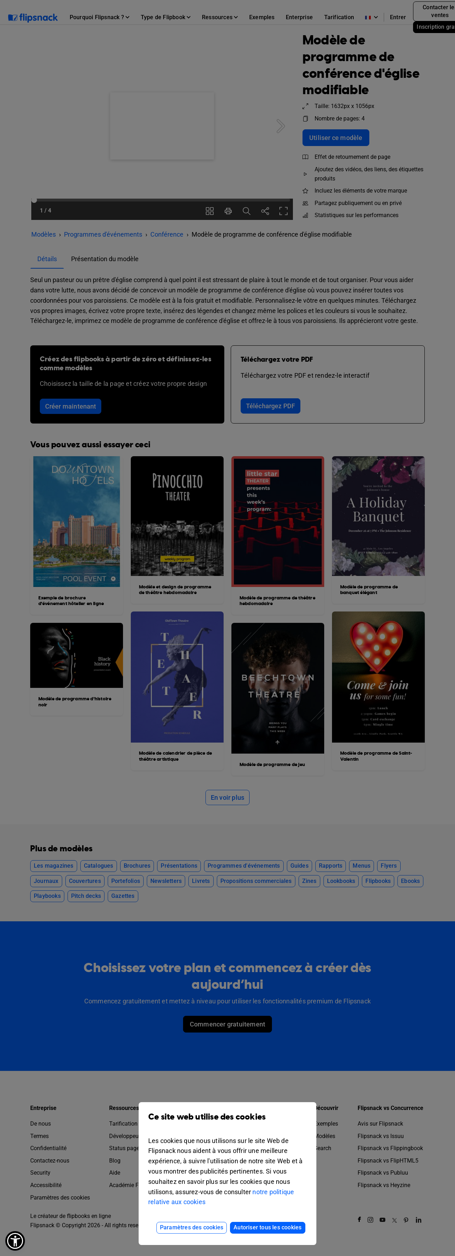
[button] (15, 1241)
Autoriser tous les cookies (267, 1227)
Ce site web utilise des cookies (227, 1122)
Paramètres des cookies (191, 1227)
